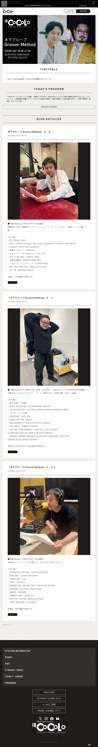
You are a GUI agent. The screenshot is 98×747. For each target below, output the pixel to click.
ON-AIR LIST (83, 5)
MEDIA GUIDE (49, 692)
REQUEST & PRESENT (49, 107)
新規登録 (83, 11)
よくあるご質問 (48, 705)
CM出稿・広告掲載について (49, 711)
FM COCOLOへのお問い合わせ (49, 698)
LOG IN (70, 11)
